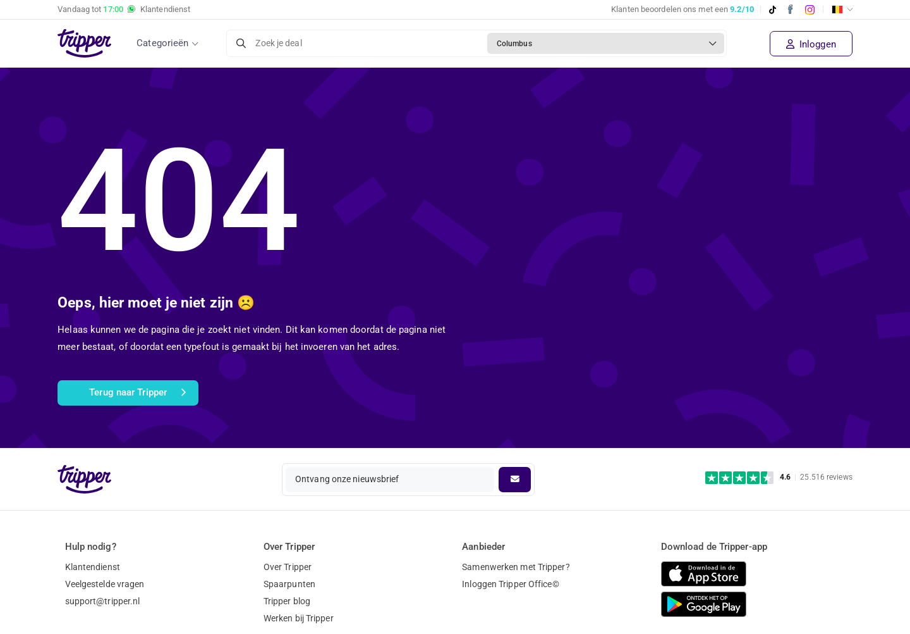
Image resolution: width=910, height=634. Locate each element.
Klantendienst (92, 567)
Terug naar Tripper (137, 393)
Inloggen (811, 44)
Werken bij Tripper (299, 618)
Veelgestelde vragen (105, 584)
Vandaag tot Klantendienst (124, 9)
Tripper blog (287, 601)
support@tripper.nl (102, 601)
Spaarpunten (289, 584)
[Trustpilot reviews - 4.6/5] (778, 477)
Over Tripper (288, 567)
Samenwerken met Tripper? (515, 567)
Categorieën (162, 43)
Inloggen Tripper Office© (510, 584)
